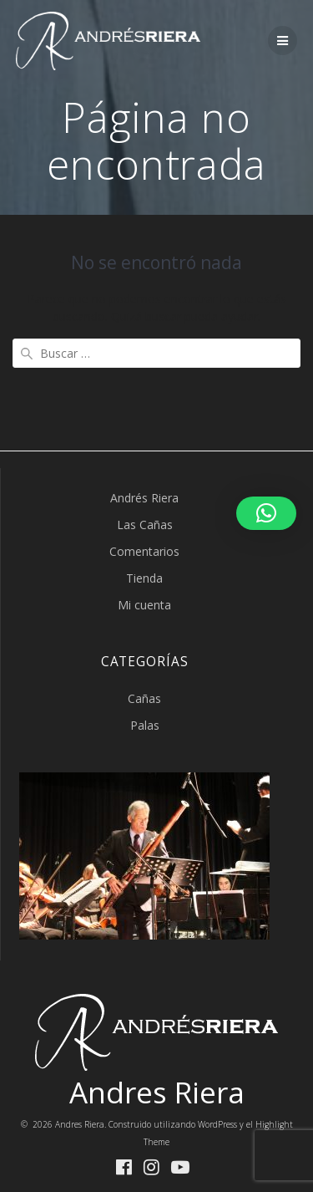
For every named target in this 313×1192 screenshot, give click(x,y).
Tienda (144, 578)
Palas (144, 725)
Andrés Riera (144, 498)
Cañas (144, 698)
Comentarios (144, 551)
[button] (266, 513)
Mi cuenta (144, 605)
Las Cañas (145, 524)
